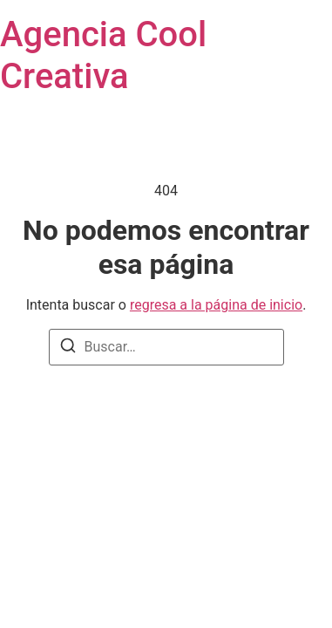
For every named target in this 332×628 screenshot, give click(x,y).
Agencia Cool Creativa (103, 55)
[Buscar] (68, 348)
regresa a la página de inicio (216, 305)
